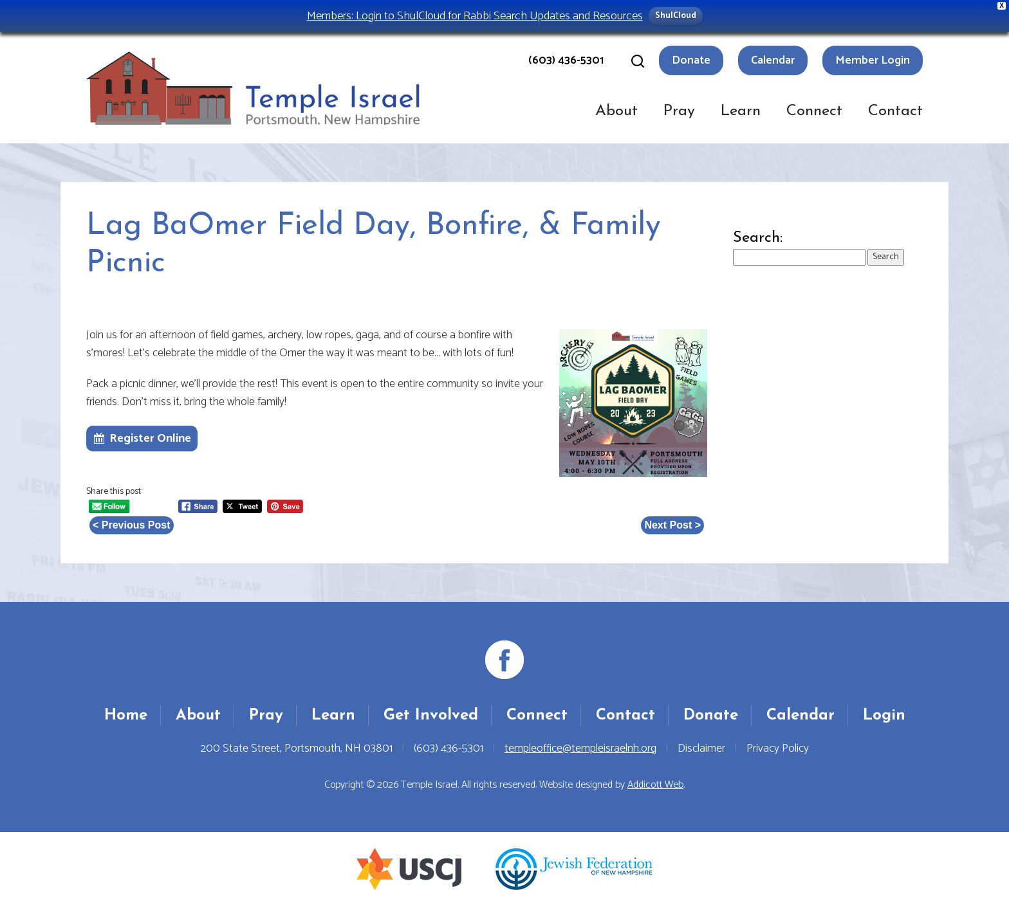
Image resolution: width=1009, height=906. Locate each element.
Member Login (872, 60)
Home (125, 715)
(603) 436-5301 (566, 60)
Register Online (150, 438)
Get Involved (431, 715)
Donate (691, 60)
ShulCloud (675, 16)
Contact (895, 111)
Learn (741, 111)
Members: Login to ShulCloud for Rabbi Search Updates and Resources (475, 16)
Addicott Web (655, 784)
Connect (814, 111)
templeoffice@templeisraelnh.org (580, 748)
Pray (679, 111)
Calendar (773, 60)
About (616, 111)
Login (884, 715)
